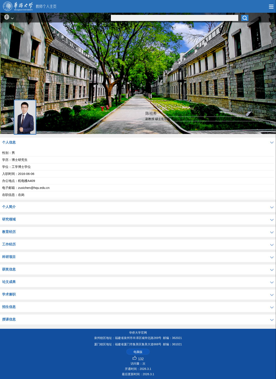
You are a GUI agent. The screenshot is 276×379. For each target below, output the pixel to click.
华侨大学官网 (138, 332)
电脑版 (138, 352)
